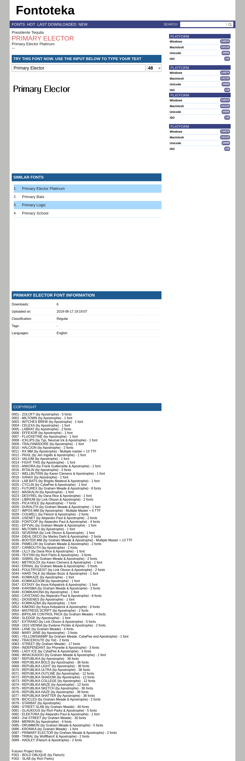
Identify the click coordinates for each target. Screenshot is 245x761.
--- (13, 48)
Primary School (35, 213)
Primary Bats (33, 197)
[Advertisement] (86, 139)
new (82, 24)
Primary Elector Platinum (33, 44)
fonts (18, 24)
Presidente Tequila (28, 32)
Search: (171, 24)
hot (31, 24)
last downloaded (57, 24)
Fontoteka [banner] (45, 10)
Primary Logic (34, 205)
